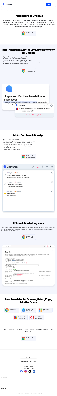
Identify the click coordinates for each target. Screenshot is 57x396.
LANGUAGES (28, 354)
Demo (48, 4)
